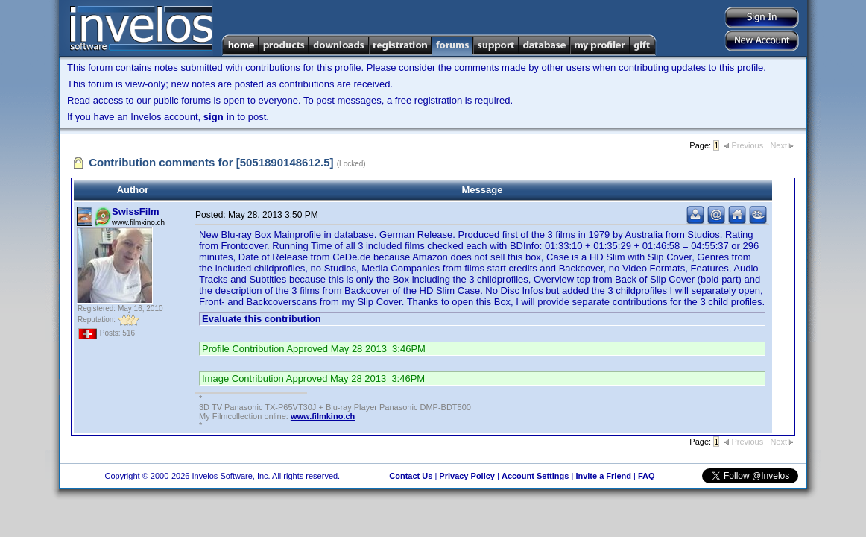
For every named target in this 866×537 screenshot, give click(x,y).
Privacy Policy (467, 475)
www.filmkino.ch (323, 416)
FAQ (646, 475)
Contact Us (410, 475)
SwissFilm (135, 211)
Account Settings (535, 475)
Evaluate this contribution (261, 318)
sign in (219, 116)
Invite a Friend (603, 475)
